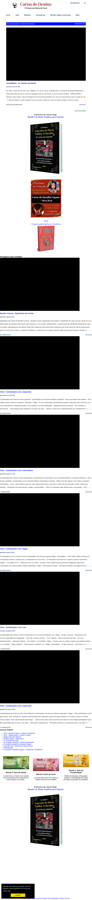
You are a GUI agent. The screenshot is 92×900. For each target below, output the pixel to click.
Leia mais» (82, 104)
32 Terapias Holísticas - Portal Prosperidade (18, 742)
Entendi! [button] (17, 895)
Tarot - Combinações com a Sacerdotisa (16, 470)
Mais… (78, 15)
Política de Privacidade (50, 898)
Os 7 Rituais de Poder (11, 740)
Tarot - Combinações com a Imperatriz (15, 392)
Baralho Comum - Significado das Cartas (17, 313)
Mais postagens (80, 111)
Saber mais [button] (6, 891)
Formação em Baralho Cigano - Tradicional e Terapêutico (23, 750)
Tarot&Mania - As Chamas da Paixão (21, 83)
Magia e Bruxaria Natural (12, 737)
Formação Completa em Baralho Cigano (17, 744)
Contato (38, 898)
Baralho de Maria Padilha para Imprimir (46, 117)
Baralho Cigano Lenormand (60, 15)
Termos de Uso (64, 898)
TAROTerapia (8, 748)
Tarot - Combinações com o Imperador (16, 706)
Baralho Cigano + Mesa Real (13, 739)
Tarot (17, 15)
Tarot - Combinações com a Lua (13, 627)
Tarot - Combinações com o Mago (14, 549)
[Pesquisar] (75, 3)
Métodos (27, 15)
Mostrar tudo (80, 23)
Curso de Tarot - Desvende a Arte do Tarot (18, 746)
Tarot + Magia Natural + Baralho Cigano (17, 735)
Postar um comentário (14, 104)
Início (8, 15)
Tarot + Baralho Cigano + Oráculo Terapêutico (19, 733)
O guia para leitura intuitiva (46, 224)
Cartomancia (40, 15)
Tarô (46, 221)
